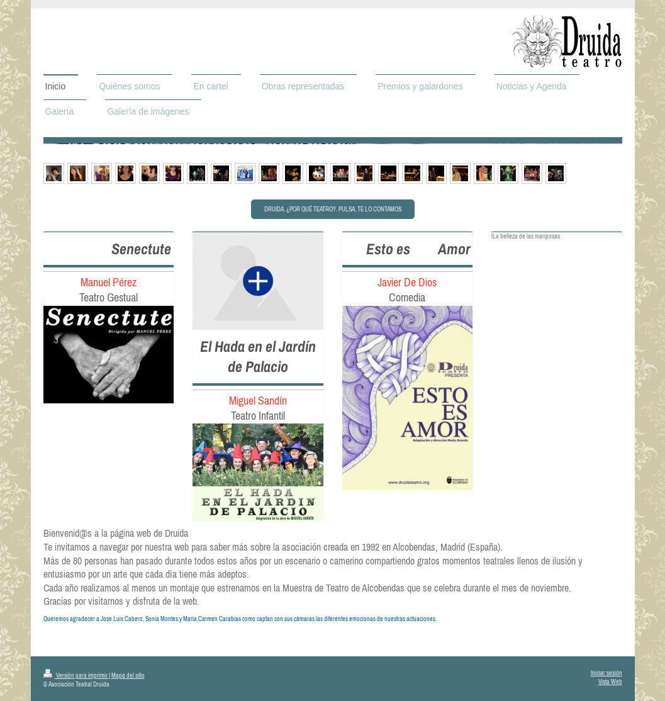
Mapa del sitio (128, 675)
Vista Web (610, 681)
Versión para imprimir (76, 675)
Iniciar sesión (606, 673)
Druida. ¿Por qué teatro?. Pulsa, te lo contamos (332, 209)
